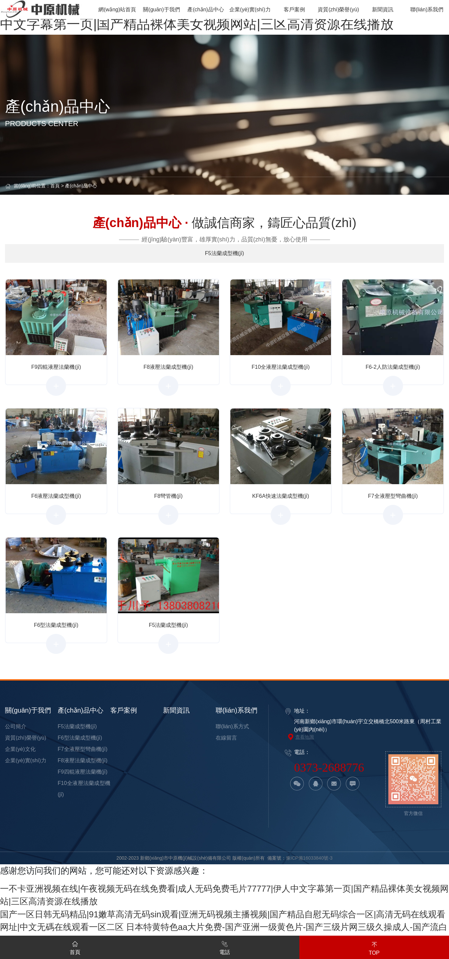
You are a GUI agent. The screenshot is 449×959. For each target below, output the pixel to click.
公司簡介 (15, 726)
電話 (224, 946)
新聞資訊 (176, 710)
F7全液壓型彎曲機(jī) (82, 749)
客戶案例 (123, 710)
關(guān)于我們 (28, 710)
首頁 (55, 185)
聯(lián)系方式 (232, 726)
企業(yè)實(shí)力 (25, 760)
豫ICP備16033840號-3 (309, 858)
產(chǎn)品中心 (81, 185)
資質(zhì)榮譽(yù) (25, 738)
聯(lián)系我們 (236, 710)
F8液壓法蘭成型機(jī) (82, 760)
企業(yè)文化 (20, 749)
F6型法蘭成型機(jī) (80, 738)
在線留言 (226, 738)
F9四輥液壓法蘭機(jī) (82, 772)
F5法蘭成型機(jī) (77, 726)
